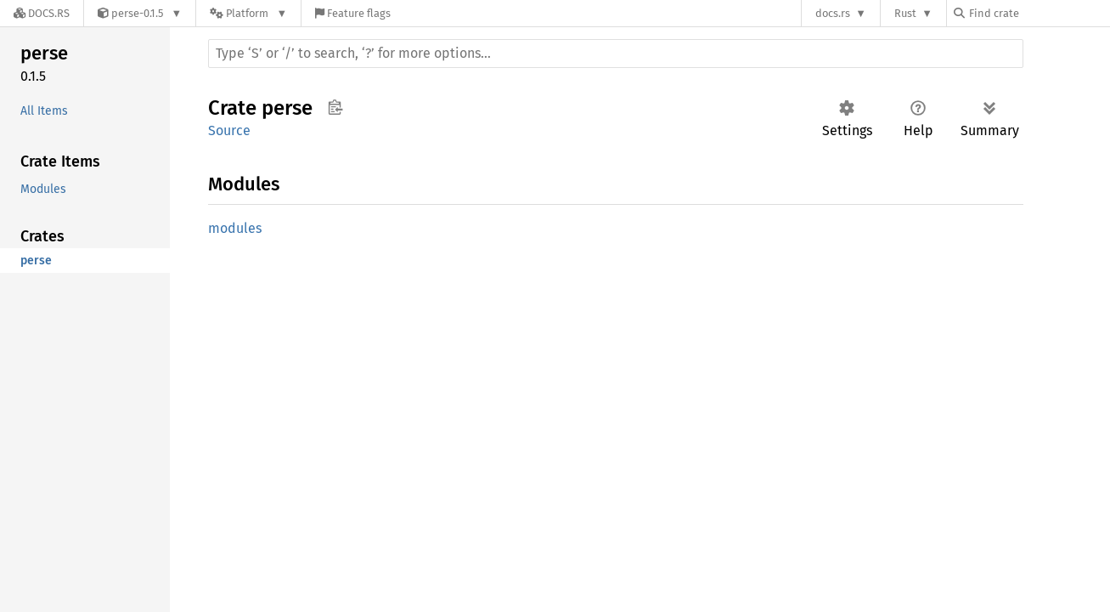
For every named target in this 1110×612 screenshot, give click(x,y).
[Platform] (248, 13)
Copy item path (335, 107)
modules (235, 228)
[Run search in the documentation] (615, 53)
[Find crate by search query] (1038, 13)
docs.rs (832, 13)
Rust (905, 13)
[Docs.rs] (41, 13)
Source (229, 130)
